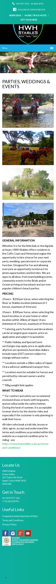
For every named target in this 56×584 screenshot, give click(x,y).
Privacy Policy (9, 524)
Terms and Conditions (13, 520)
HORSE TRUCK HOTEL (36, 15)
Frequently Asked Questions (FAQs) (20, 516)
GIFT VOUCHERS (28, 20)
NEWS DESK (15, 15)
